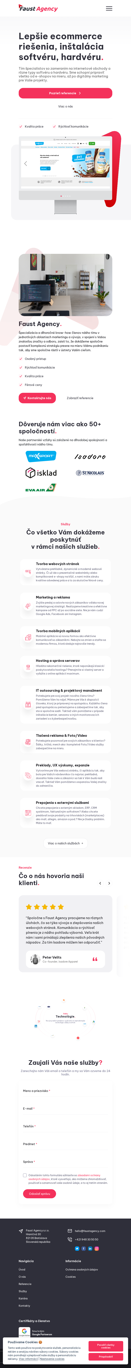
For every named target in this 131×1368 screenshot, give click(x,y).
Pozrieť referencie (65, 93)
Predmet (30, 1144)
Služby (23, 1291)
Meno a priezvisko (36, 1091)
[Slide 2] (63, 196)
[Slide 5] (69, 196)
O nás (22, 1276)
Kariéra (23, 1298)
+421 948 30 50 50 (86, 1239)
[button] (109, 8)
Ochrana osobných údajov (82, 1269)
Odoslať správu (39, 1194)
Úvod (22, 1269)
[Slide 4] (67, 196)
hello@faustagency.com (90, 1231)
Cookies (71, 1276)
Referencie (25, 1284)
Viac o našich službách (65, 843)
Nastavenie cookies (52, 1359)
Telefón (29, 1126)
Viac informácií (28, 1359)
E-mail (29, 1108)
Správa (29, 1162)
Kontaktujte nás (37, 398)
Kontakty (24, 1305)
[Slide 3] (65, 196)
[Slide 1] (61, 196)
